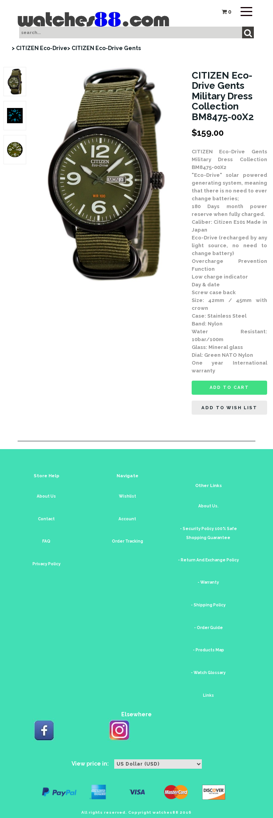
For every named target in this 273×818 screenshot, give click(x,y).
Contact (46, 519)
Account (127, 519)
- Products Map (208, 650)
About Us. (208, 506)
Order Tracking (127, 541)
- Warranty (208, 582)
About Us (46, 496)
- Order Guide (208, 628)
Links (208, 695)
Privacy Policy (46, 564)
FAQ (46, 541)
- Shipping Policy (208, 605)
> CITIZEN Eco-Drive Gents (104, 48)
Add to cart (229, 387)
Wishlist (127, 496)
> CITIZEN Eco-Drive (39, 48)
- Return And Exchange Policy (208, 560)
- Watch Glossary (208, 673)
